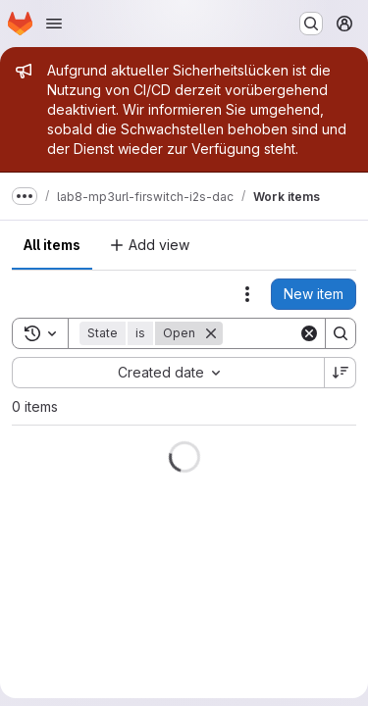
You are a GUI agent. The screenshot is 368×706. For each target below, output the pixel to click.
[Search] (340, 333)
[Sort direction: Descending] (340, 372)
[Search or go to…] (311, 23)
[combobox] (168, 372)
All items (52, 244)
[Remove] (211, 333)
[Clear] (309, 333)
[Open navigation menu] (54, 23)
